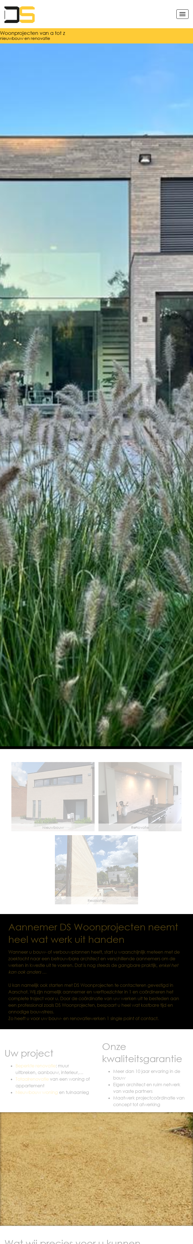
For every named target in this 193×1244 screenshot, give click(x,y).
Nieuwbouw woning (37, 1092)
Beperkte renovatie (36, 1066)
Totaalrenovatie (32, 1079)
